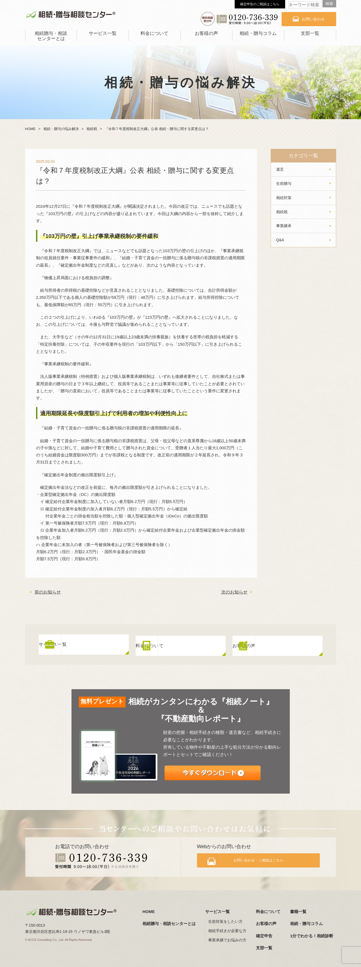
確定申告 (264, 933)
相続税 (282, 212)
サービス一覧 (103, 33)
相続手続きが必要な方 (227, 928)
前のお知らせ (48, 592)
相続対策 (283, 197)
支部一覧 (310, 33)
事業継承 (283, 226)
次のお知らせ (234, 592)
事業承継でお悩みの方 (227, 937)
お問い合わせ (313, 19)
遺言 (280, 169)
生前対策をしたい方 (225, 919)
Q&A (280, 240)
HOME (148, 908)
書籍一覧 (298, 908)
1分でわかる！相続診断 (311, 933)
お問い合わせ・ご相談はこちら (263, 859)
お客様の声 (206, 33)
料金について (154, 33)
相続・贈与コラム (258, 33)
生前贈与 (283, 183)
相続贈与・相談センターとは (51, 36)
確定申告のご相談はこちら (259, 4)
